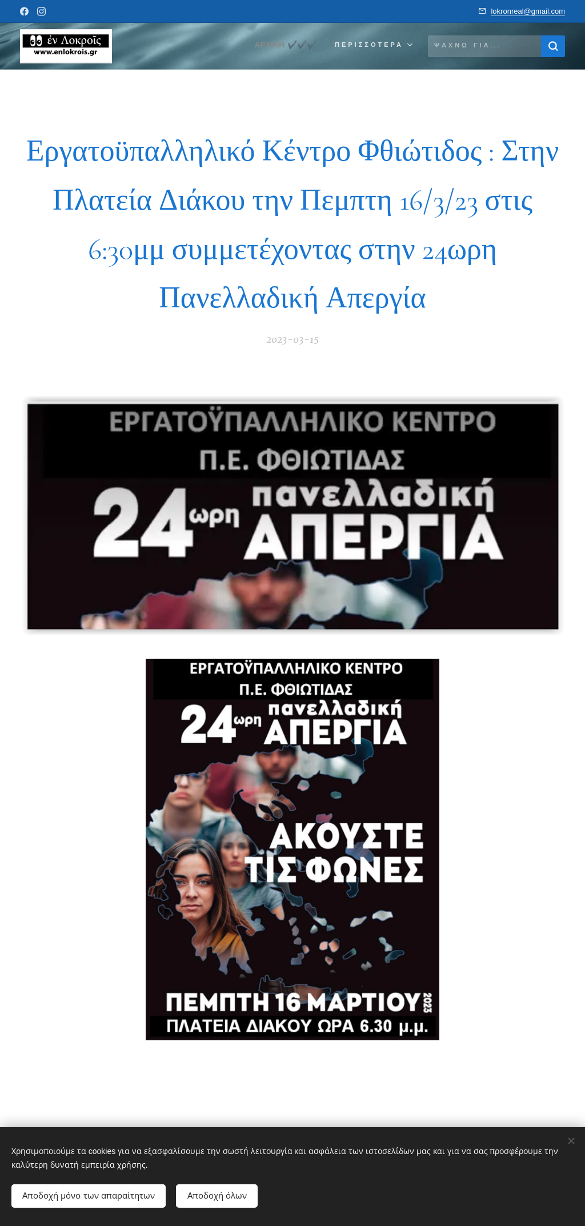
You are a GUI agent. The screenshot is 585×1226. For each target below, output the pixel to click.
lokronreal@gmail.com (528, 11)
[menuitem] (283, 46)
